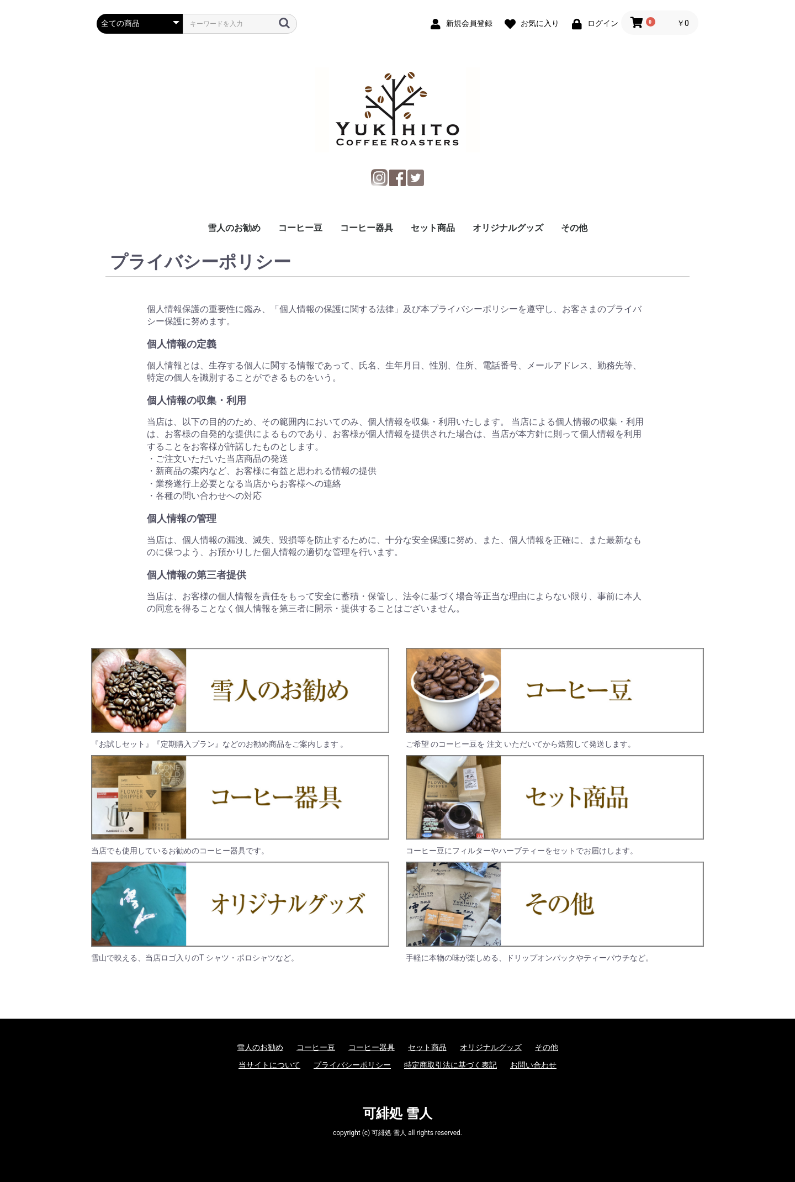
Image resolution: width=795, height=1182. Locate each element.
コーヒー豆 (300, 228)
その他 (574, 228)
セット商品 (433, 228)
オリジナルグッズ (508, 228)
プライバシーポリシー (352, 1064)
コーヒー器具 (366, 228)
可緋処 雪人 (397, 1113)
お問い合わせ (533, 1064)
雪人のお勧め (234, 228)
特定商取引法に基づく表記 (450, 1064)
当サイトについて (269, 1064)
